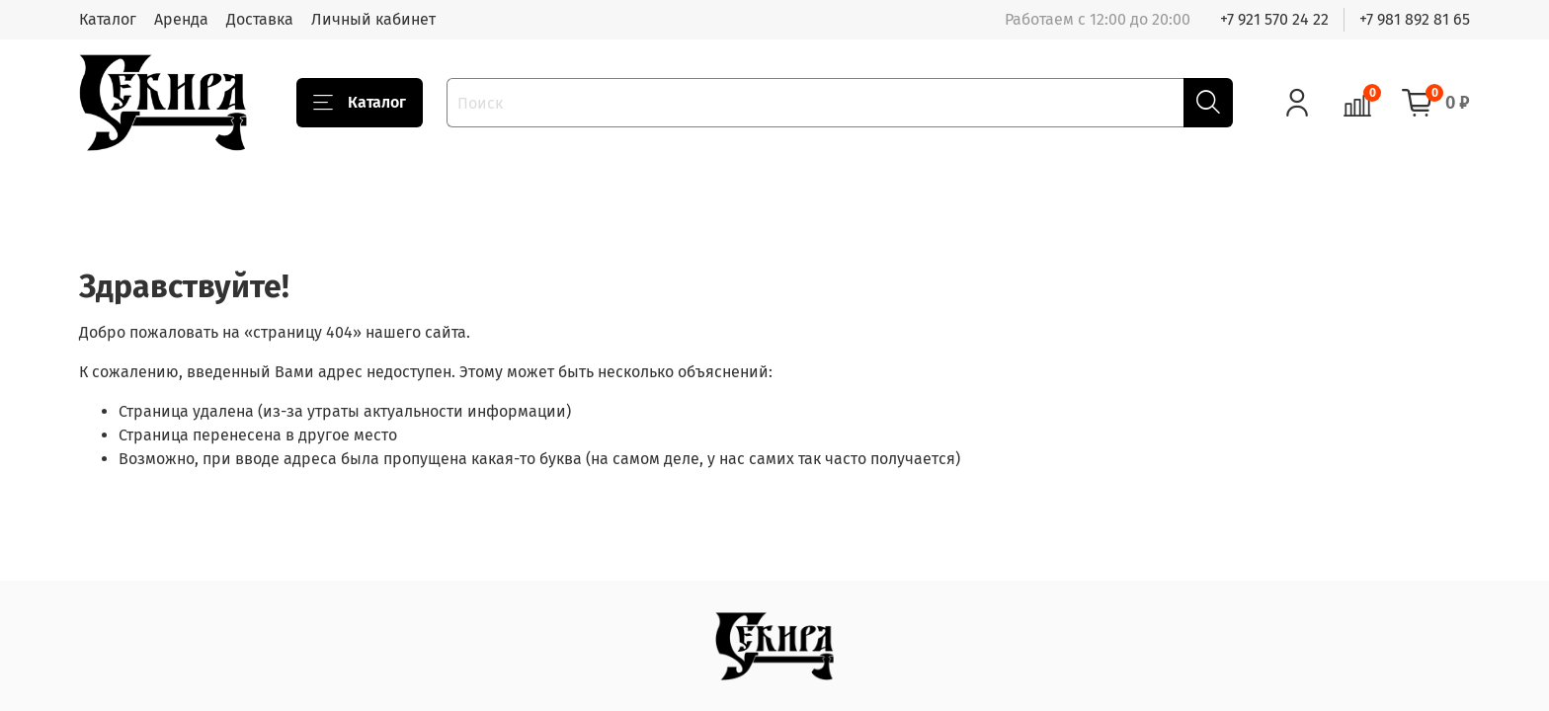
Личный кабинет (373, 19)
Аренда (181, 19)
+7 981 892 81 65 (1414, 19)
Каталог (107, 19)
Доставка (259, 19)
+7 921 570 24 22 (1274, 19)
